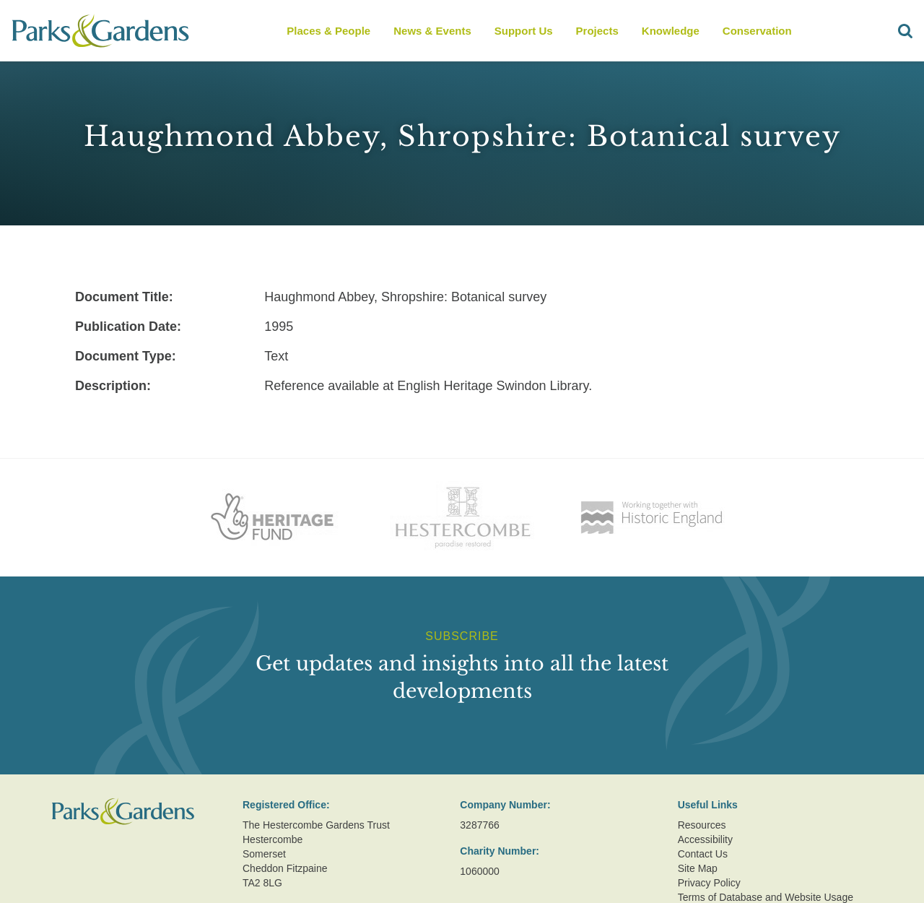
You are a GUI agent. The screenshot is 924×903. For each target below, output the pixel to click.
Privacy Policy (709, 883)
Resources (702, 825)
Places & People (328, 31)
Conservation (757, 31)
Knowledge (670, 31)
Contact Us (703, 854)
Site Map (698, 868)
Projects (597, 31)
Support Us (523, 31)
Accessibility (705, 839)
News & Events (432, 31)
